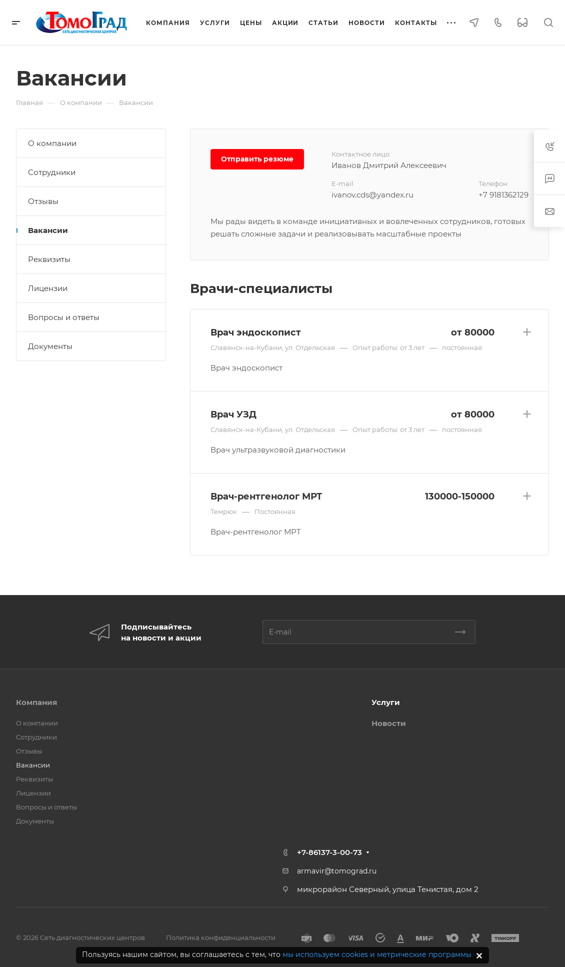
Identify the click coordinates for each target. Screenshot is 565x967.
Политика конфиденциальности (221, 938)
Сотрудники (52, 172)
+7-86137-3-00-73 (329, 852)
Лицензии (48, 288)
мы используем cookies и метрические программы (377, 954)
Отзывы (43, 201)
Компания (36, 702)
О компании (52, 143)
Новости (389, 723)
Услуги (386, 702)
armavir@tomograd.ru (336, 871)
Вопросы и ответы (64, 317)
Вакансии (48, 230)
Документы (50, 346)
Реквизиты (49, 259)
